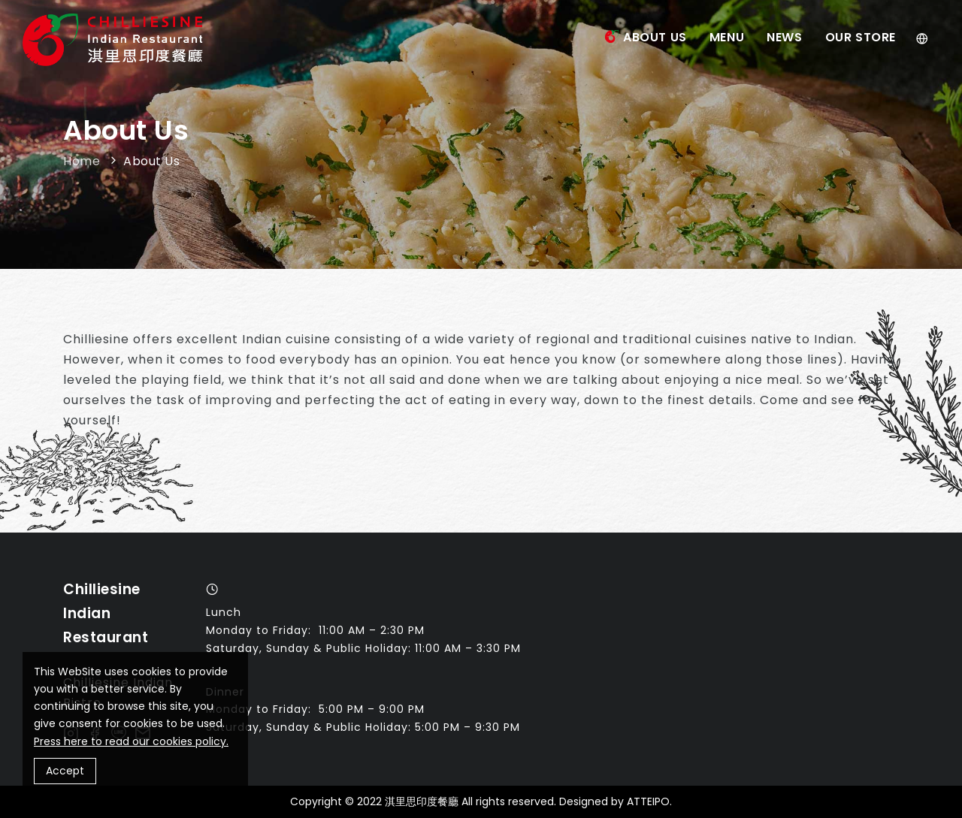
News (784, 37)
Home (83, 161)
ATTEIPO (648, 801)
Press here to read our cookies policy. (131, 741)
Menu (726, 37)
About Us (655, 37)
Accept (65, 770)
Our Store (860, 37)
